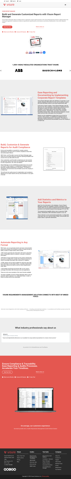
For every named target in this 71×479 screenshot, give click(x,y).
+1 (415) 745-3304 (8, 464)
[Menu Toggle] (65, 4)
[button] (1, 70)
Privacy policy (45, 476)
